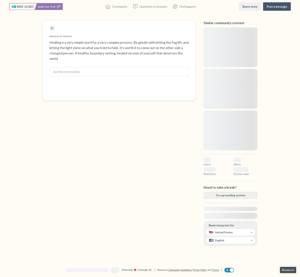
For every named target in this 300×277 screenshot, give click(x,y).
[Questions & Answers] (150, 6)
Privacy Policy (200, 270)
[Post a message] (277, 6)
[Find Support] (184, 6)
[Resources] (288, 270)
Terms (215, 270)
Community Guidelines (179, 270)
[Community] (116, 6)
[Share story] (250, 6)
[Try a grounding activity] (231, 195)
